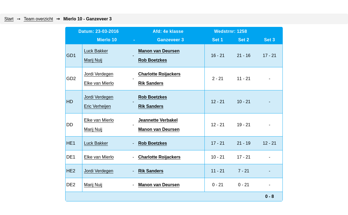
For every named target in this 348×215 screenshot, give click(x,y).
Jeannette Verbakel (158, 120)
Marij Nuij (93, 60)
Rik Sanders (150, 83)
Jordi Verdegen (98, 74)
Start (9, 19)
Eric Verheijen (97, 106)
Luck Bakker (96, 51)
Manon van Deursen (158, 51)
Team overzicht (38, 19)
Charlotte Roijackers (159, 74)
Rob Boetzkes (152, 60)
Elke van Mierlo (99, 83)
